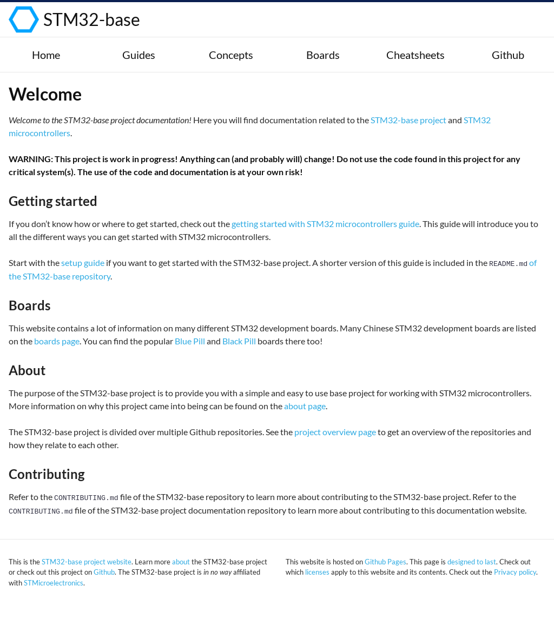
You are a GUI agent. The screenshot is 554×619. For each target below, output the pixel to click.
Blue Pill (190, 341)
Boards (323, 54)
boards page (57, 341)
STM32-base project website (86, 561)
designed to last (471, 561)
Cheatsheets (415, 54)
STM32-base (91, 19)
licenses (317, 572)
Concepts (231, 54)
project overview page (335, 432)
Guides (138, 54)
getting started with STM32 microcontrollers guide (325, 223)
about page (305, 406)
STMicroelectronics (53, 582)
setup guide (82, 262)
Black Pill (239, 341)
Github (104, 572)
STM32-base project (408, 120)
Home (46, 54)
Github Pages (385, 561)
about (181, 561)
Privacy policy (515, 572)
